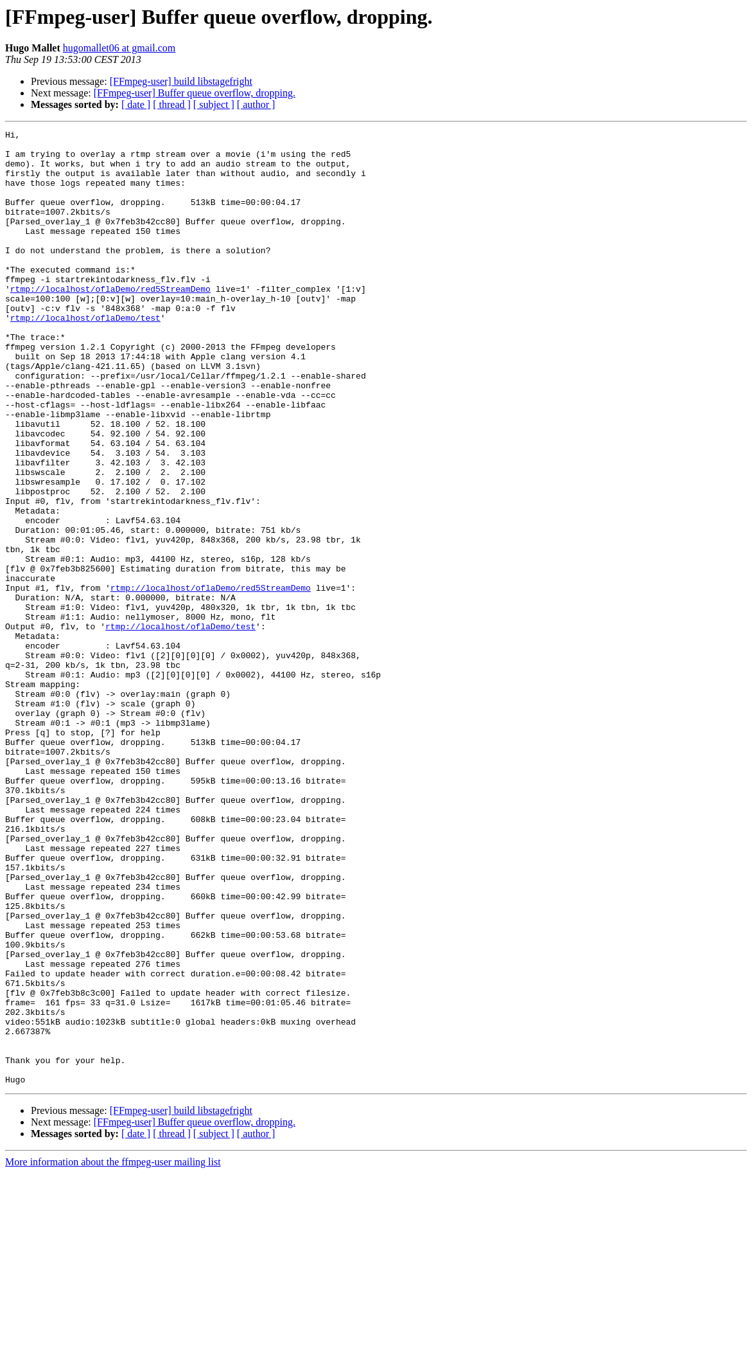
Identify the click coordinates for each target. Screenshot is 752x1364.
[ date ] (135, 104)
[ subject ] (213, 104)
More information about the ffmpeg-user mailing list (113, 1352)
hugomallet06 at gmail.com (119, 47)
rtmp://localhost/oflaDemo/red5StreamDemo (110, 321)
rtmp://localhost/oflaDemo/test (85, 356)
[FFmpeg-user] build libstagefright (181, 81)
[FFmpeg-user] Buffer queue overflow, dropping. (194, 92)
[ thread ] (172, 104)
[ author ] (256, 104)
